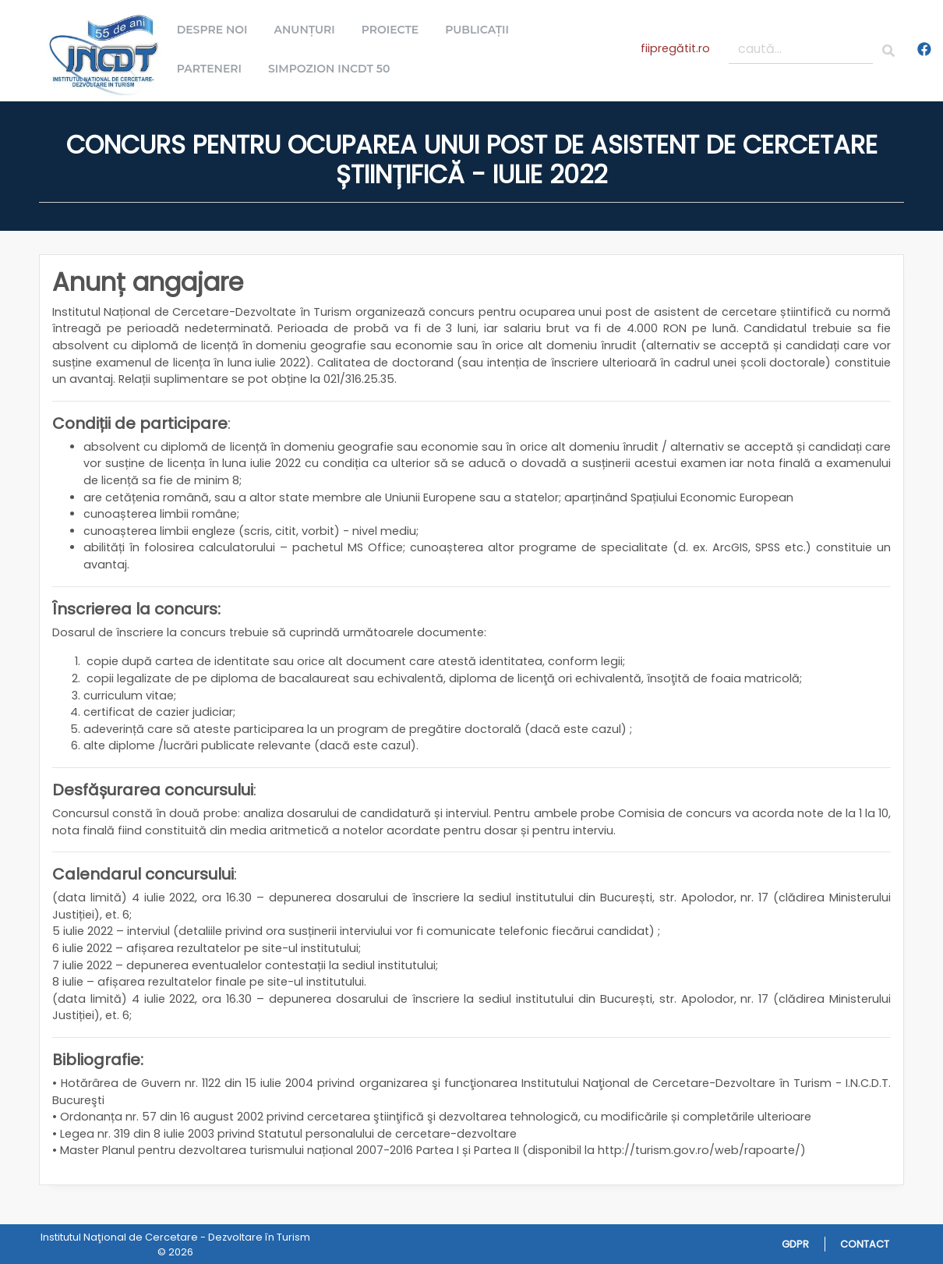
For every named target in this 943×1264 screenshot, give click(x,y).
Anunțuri (309, 30)
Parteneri (214, 69)
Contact (864, 1244)
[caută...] (801, 49)
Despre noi (217, 30)
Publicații (481, 30)
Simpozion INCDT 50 (333, 69)
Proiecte (395, 30)
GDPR (795, 1244)
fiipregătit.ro (675, 48)
